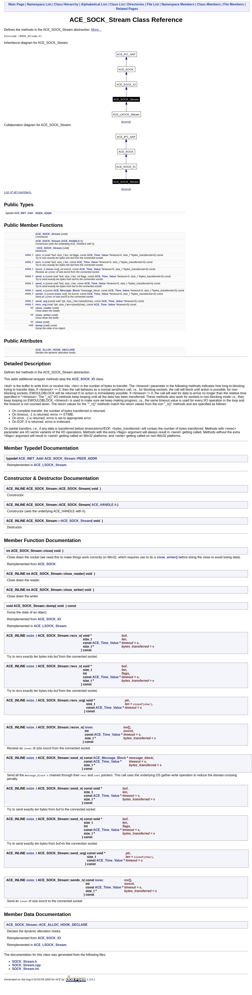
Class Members (209, 4)
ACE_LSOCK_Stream (50, 466)
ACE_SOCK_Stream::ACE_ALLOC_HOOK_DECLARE (47, 926)
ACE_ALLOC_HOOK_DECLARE (55, 351)
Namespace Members (177, 4)
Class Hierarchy (66, 4)
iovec (50, 269)
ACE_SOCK (47, 565)
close (38, 323)
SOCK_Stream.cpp (26, 966)
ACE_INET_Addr (23, 213)
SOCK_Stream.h (24, 963)
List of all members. (18, 193)
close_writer (43, 316)
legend (126, 122)
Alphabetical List (94, 4)
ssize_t (29, 255)
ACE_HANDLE (71, 241)
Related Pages (127, 8)
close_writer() (167, 558)
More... (96, 29)
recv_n (39, 255)
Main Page (16, 4)
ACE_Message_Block (66, 291)
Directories (135, 4)
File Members (233, 4)
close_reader (43, 309)
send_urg (41, 302)
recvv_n (40, 269)
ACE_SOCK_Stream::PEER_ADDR (70, 460)
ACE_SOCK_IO (83, 380)
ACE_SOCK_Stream (47, 234)
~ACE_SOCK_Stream (48, 248)
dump (38, 326)
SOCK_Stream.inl (25, 970)
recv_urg (40, 305)
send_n (40, 277)
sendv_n (40, 294)
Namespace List (39, 4)
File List (153, 4)
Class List (117, 4)
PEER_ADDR (43, 213)
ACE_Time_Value (97, 255)
